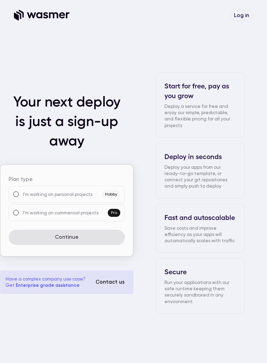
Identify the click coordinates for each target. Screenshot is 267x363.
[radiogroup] (67, 203)
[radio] (16, 194)
